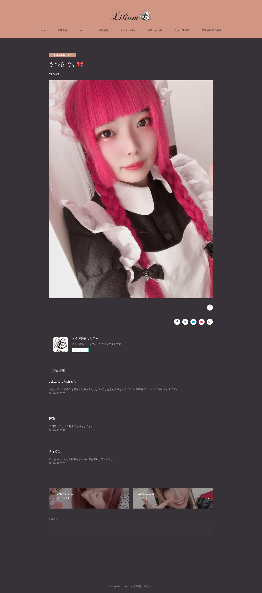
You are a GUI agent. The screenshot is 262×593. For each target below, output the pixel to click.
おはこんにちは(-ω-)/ (62, 381)
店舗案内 (103, 30)
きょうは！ (56, 451)
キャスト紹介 (128, 30)
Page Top (131, 570)
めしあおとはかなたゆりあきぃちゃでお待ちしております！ (82, 459)
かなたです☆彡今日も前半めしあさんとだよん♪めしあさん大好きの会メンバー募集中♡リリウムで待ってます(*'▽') (113, 389)
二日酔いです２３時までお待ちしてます (71, 426)
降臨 (52, 418)
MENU (83, 30)
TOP (43, 30)
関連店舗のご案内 (211, 30)
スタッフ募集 (182, 30)
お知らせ (62, 30)
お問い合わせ (155, 30)
